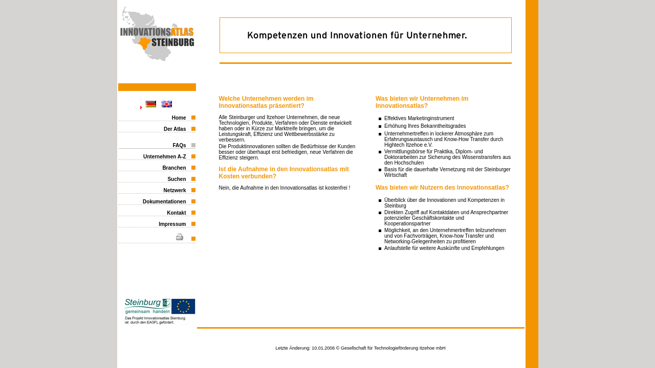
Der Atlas (175, 129)
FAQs (179, 145)
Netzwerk (175, 190)
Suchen (176, 179)
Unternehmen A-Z (164, 156)
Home (179, 118)
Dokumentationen (164, 201)
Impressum (172, 224)
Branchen (174, 168)
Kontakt (176, 213)
